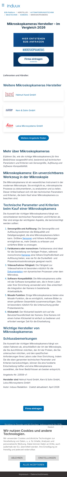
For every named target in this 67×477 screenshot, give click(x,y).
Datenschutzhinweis (39, 474)
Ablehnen (16, 458)
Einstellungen (47, 458)
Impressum (23, 474)
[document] (33, 441)
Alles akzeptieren (33, 464)
